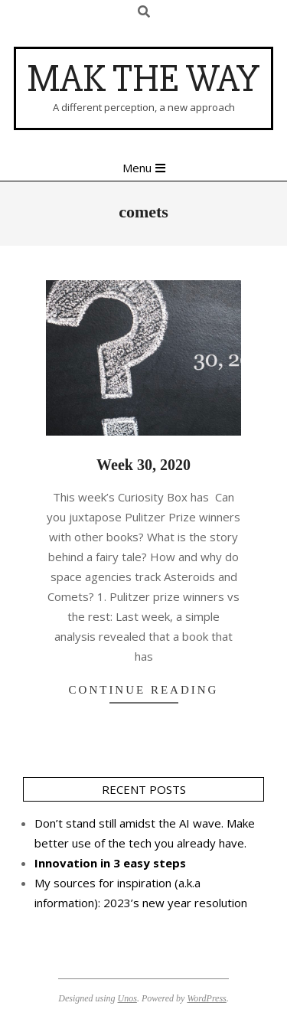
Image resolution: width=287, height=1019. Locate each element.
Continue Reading (144, 690)
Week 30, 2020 (143, 464)
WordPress (206, 998)
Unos (127, 998)
